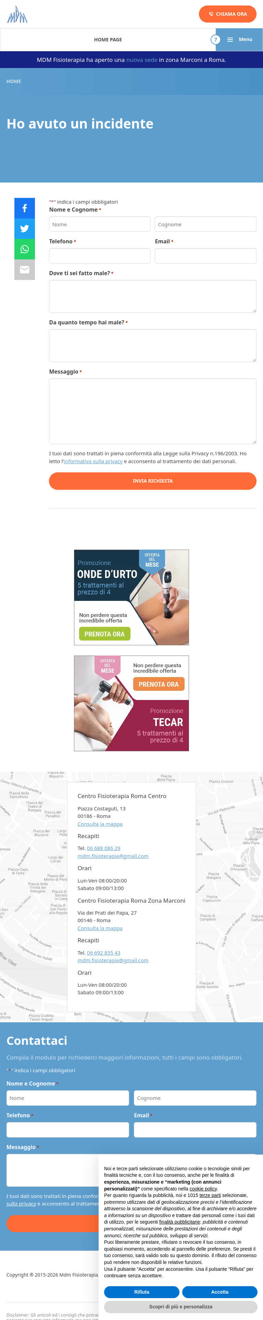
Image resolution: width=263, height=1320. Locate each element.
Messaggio (65, 372)
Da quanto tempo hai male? (88, 322)
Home (14, 81)
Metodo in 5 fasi (142, 39)
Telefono (62, 241)
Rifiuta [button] (141, 1292)
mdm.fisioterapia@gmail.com (113, 855)
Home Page (21, 39)
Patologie (94, 39)
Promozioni (193, 39)
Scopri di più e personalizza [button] (180, 1306)
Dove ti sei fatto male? (81, 273)
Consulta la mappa (100, 823)
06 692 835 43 (104, 952)
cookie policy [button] (203, 1188)
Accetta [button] (220, 1292)
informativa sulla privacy (93, 461)
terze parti (210, 1195)
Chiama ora (228, 14)
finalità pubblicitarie (179, 1222)
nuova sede (142, 60)
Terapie (57, 39)
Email (164, 241)
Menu (239, 40)
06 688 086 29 (104, 848)
